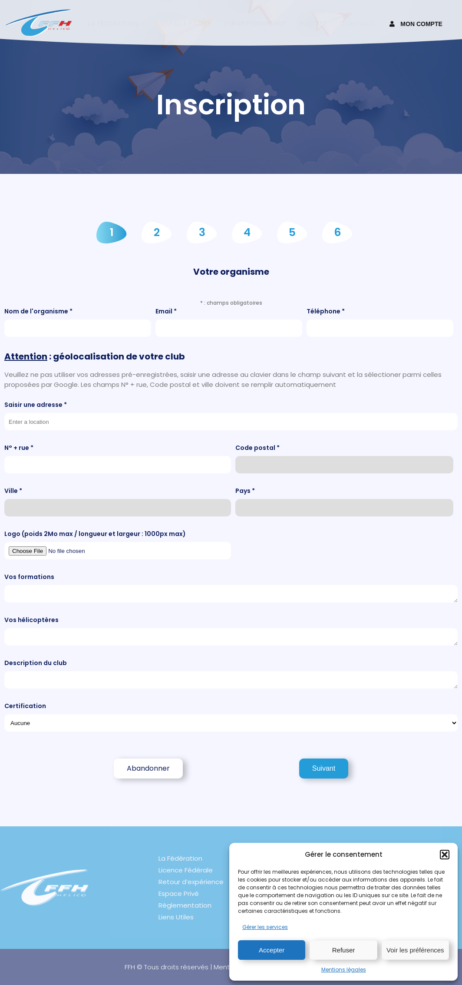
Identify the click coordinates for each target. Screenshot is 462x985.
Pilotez (313, 23)
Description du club (231, 674)
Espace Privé (178, 893)
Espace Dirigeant (255, 23)
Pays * (344, 501)
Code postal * (344, 458)
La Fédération (180, 858)
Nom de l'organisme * (77, 322)
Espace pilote (186, 23)
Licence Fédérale (185, 870)
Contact (357, 23)
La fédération (116, 23)
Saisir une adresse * (231, 415)
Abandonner (148, 768)
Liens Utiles (176, 917)
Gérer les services (265, 927)
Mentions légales (343, 969)
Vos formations (231, 587)
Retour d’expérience (191, 881)
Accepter (271, 950)
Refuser (343, 950)
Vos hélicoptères (231, 631)
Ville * (117, 501)
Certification (231, 717)
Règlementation (184, 905)
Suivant (323, 768)
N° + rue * (117, 458)
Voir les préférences (415, 950)
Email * (228, 322)
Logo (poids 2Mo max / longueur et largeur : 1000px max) (117, 544)
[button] (444, 854)
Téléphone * (380, 322)
